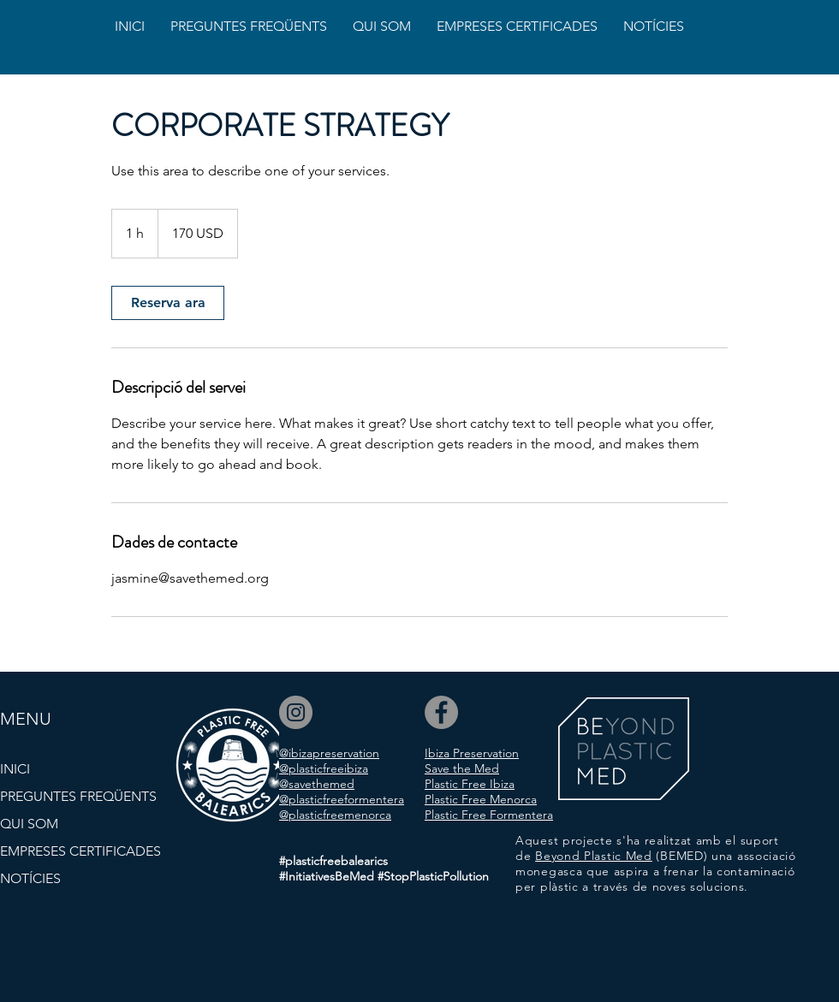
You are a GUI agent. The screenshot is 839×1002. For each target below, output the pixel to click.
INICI (15, 769)
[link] (167, 303)
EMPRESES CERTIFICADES (80, 851)
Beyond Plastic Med (593, 855)
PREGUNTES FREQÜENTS (78, 796)
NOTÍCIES (30, 878)
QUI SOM (29, 823)
